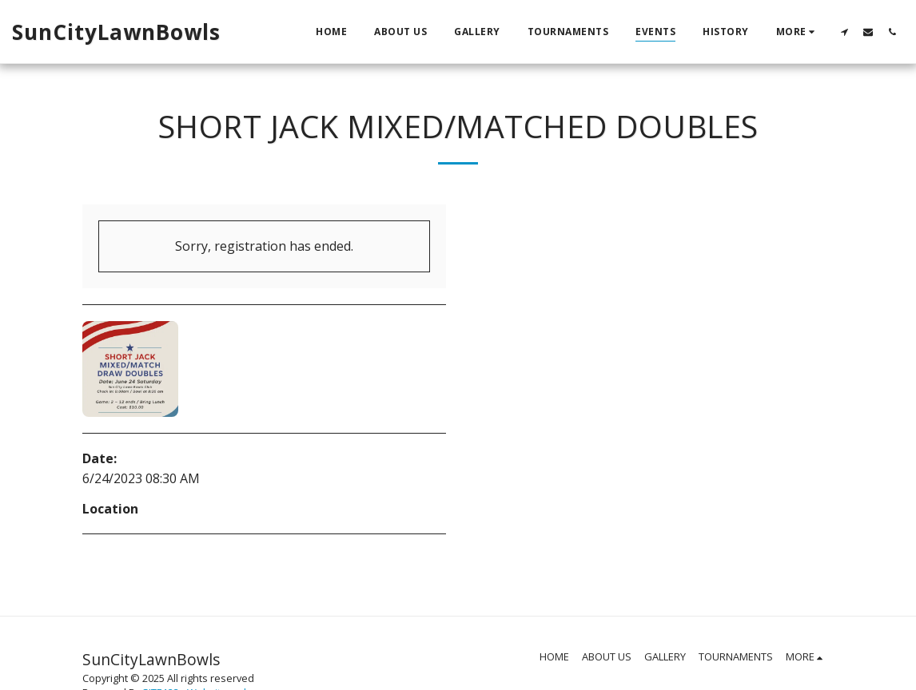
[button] (844, 31)
